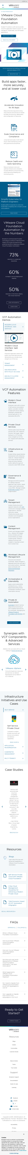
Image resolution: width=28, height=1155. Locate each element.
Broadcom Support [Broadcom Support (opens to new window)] (14, 1077)
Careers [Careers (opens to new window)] (14, 1044)
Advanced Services (17, 650)
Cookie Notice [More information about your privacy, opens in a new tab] (22, 1150)
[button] (2, 669)
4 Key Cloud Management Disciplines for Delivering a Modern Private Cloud (15, 890)
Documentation (14, 1080)
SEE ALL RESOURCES (7, 911)
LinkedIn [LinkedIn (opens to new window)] (14, 1101)
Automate (11, 605)
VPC (23, 507)
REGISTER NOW (14, 74)
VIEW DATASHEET (14, 622)
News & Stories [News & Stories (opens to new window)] (14, 1061)
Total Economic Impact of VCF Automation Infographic (16, 903)
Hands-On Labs (14, 1084)
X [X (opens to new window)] (14, 1103)
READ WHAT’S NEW (8, 35)
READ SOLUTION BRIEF (9, 40)
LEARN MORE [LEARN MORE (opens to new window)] (14, 306)
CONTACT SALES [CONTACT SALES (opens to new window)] (13, 1020)
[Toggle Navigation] (3, 5)
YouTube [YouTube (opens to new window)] (14, 1106)
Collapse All (22, 927)
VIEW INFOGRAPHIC (13, 302)
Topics (14, 1064)
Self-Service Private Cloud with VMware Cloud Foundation (15, 876)
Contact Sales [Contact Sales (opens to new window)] (14, 1109)
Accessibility (14, 1124)
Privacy (14, 1128)
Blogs (11, 857)
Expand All (12, 927)
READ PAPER (14, 213)
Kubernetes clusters (13, 489)
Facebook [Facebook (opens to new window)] (14, 1098)
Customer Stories (14, 1051)
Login (24, 1)
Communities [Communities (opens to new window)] (14, 1048)
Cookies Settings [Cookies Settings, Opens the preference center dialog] (14, 1153)
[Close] (23, 1134)
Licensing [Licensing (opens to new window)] (14, 1087)
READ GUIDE (14, 742)
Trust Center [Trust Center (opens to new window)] (14, 1067)
